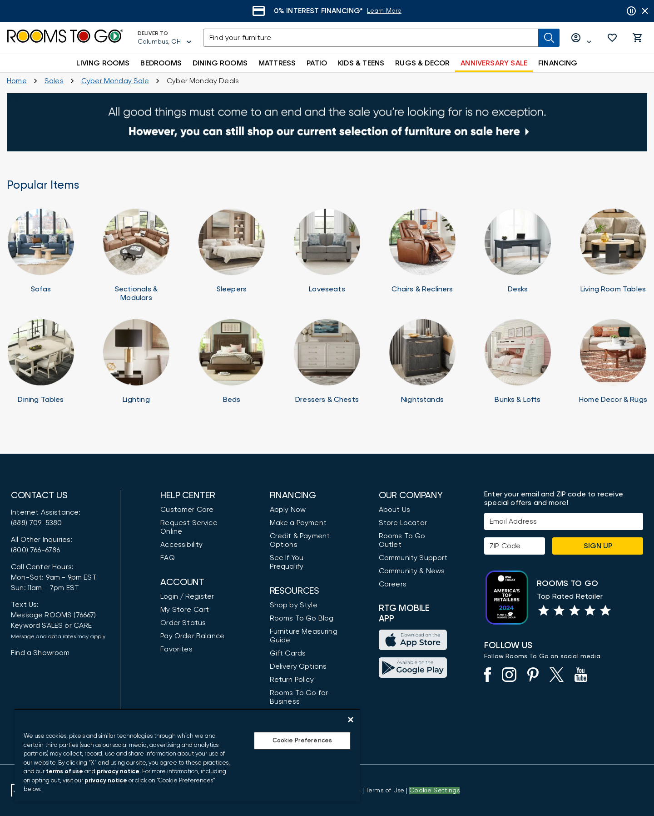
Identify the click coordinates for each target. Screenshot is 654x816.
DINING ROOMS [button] (220, 63)
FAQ (167, 557)
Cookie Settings (434, 790)
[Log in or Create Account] (581, 38)
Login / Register (187, 596)
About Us (394, 509)
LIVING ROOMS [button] (102, 63)
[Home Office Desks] (518, 255)
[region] (187, 755)
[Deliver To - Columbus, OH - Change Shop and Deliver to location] (165, 37)
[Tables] (613, 255)
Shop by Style (293, 605)
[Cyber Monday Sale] (115, 80)
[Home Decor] (613, 365)
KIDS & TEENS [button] (361, 63)
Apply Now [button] (288, 509)
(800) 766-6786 (35, 550)
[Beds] (232, 365)
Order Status (183, 622)
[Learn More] (404, 11)
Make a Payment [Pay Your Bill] (298, 522)
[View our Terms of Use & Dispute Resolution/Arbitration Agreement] (385, 790)
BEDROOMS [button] (160, 63)
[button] (612, 38)
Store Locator (403, 522)
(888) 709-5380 (36, 522)
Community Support (413, 557)
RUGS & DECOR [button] (422, 63)
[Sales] (54, 80)
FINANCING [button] (558, 63)
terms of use (64, 772)
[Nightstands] (422, 365)
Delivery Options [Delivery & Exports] (298, 666)
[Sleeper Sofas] (232, 255)
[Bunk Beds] (518, 365)
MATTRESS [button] (277, 63)
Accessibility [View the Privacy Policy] (181, 544)
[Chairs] (422, 255)
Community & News (412, 571)
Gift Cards (288, 653)
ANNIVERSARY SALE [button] (494, 63)
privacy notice (118, 772)
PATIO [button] (317, 63)
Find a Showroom (40, 652)
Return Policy (292, 679)
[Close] (350, 719)
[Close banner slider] (644, 10)
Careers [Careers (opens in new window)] (392, 584)
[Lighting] (136, 365)
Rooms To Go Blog (302, 618)
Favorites (176, 649)
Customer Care (186, 509)
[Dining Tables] (41, 365)
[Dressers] (327, 365)
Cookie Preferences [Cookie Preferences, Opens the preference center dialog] (302, 741)
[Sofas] (41, 255)
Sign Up (598, 546)
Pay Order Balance (192, 636)
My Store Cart (184, 609)
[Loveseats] (327, 255)
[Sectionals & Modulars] (136, 255)
